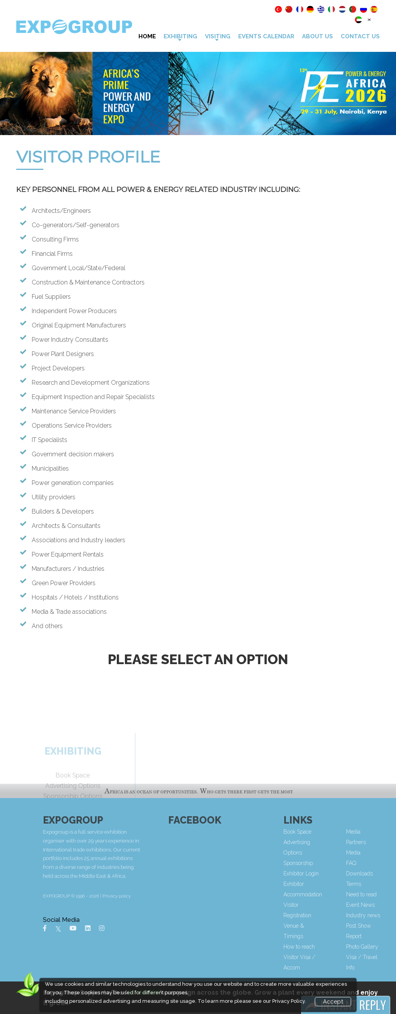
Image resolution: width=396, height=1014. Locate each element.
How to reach (326, 947)
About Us (317, 36)
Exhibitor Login (328, 873)
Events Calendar (266, 36)
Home (147, 36)
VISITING (217, 36)
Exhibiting (180, 36)
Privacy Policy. (289, 1001)
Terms (381, 884)
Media (381, 853)
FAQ (379, 863)
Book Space (325, 832)
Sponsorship (325, 863)
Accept (333, 1001)
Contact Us (360, 36)
